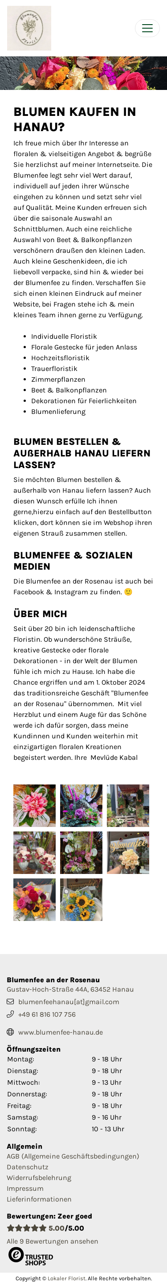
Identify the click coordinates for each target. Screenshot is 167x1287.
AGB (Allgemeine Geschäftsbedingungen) (73, 1156)
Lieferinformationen (39, 1199)
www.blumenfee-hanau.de (60, 1032)
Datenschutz (28, 1167)
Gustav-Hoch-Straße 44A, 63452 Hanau (70, 989)
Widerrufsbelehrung (39, 1177)
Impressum (25, 1188)
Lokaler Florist (67, 1278)
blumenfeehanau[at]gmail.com (68, 1001)
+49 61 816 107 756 (47, 1014)
